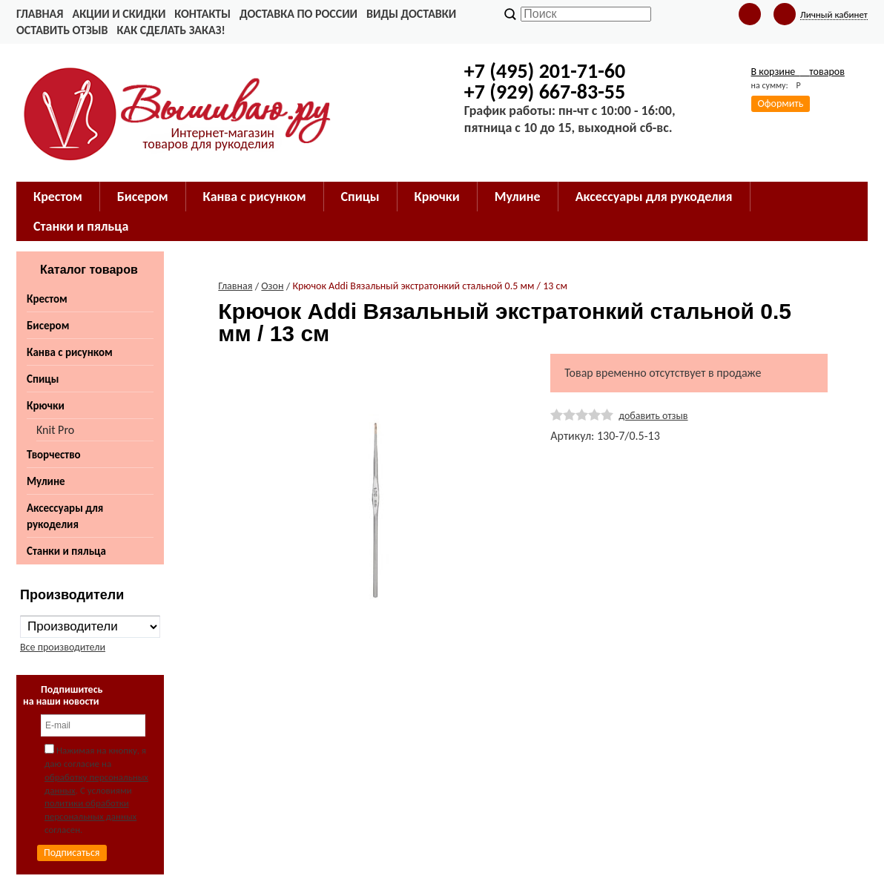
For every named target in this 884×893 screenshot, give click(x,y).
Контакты (202, 14)
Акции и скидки (118, 14)
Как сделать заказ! (170, 30)
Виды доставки (411, 14)
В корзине (798, 71)
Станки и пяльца (66, 551)
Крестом (47, 299)
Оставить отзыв (62, 30)
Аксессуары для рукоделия (65, 516)
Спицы (43, 379)
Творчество (54, 454)
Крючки (46, 405)
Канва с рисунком (70, 352)
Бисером (48, 325)
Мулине (46, 481)
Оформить (781, 103)
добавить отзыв (653, 415)
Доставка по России (298, 14)
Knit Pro (55, 430)
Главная (39, 14)
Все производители (62, 647)
